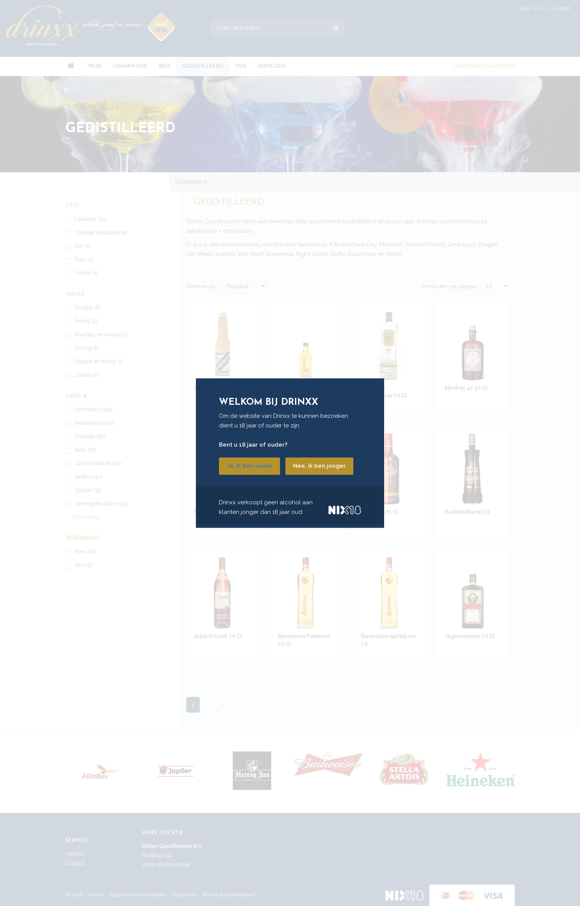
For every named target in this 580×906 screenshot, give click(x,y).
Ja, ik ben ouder (249, 465)
